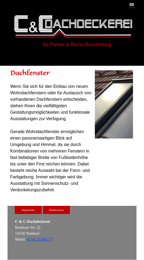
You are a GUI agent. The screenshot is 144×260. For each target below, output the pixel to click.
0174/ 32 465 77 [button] (40, 239)
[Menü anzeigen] (131, 4)
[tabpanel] (51, 131)
